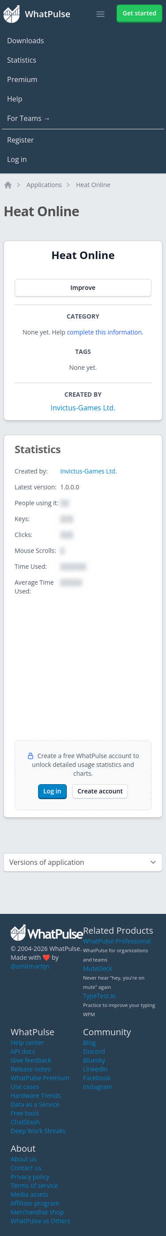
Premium (22, 79)
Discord (94, 1051)
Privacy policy (30, 1176)
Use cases (25, 1086)
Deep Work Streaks (38, 1131)
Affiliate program (35, 1203)
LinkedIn (95, 1069)
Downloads (25, 40)
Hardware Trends (36, 1095)
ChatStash (25, 1122)
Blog (89, 1042)
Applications (44, 184)
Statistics (21, 60)
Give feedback (31, 1060)
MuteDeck (97, 968)
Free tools (25, 1113)
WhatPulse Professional (117, 941)
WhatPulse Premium (40, 1078)
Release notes (30, 1069)
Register (20, 140)
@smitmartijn (30, 966)
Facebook (97, 1078)
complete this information (104, 332)
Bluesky (94, 1060)
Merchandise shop (37, 1212)
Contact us (26, 1168)
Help (15, 99)
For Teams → (28, 118)
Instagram (97, 1086)
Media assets (29, 1194)
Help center (27, 1042)
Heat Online (93, 184)
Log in (17, 159)
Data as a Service (35, 1104)
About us (23, 1159)
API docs (23, 1051)
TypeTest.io (99, 996)
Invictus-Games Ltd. (82, 408)
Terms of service (34, 1185)
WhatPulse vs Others (40, 1221)
